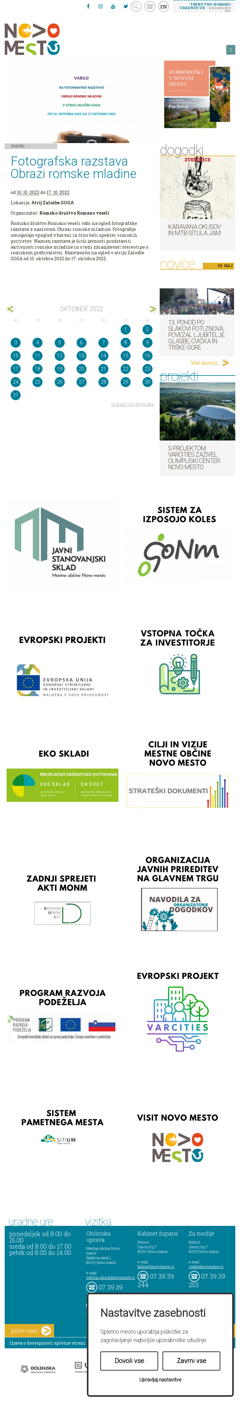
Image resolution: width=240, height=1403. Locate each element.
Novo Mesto (47, 39)
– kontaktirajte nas (205, 7)
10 (15, 356)
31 (15, 395)
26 (59, 382)
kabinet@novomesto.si (156, 1266)
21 (103, 369)
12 (59, 356)
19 (59, 369)
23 (147, 369)
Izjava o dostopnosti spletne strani (47, 1343)
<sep (11, 309)
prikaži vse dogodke (132, 404)
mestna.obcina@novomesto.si (110, 1277)
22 (125, 369)
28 (103, 382)
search (136, 6)
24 (15, 382)
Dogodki (18, 145)
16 (147, 356)
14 (103, 356)
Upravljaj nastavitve (160, 1380)
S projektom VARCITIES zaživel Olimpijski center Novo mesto (194, 458)
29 (125, 382)
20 (81, 369)
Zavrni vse (191, 1361)
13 (81, 356)
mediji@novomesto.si (206, 1266)
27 (81, 382)
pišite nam (31, 1331)
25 (37, 382)
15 (125, 356)
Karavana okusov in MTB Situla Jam (194, 230)
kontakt (149, 6)
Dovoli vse (129, 1361)
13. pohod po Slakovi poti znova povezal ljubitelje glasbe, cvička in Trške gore (196, 335)
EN (163, 6)
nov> (152, 309)
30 (147, 382)
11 (37, 356)
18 (37, 369)
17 (15, 369)
